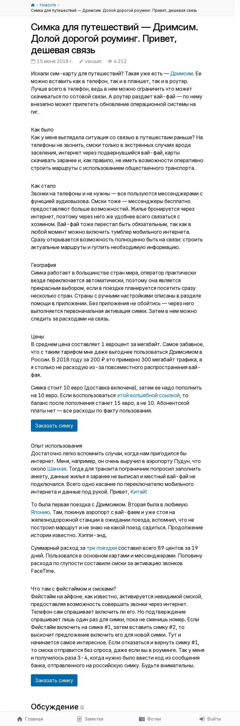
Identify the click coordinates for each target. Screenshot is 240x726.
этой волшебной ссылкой (148, 395)
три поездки (102, 548)
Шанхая (56, 468)
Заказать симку (54, 425)
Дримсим (181, 73)
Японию (40, 512)
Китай (137, 491)
